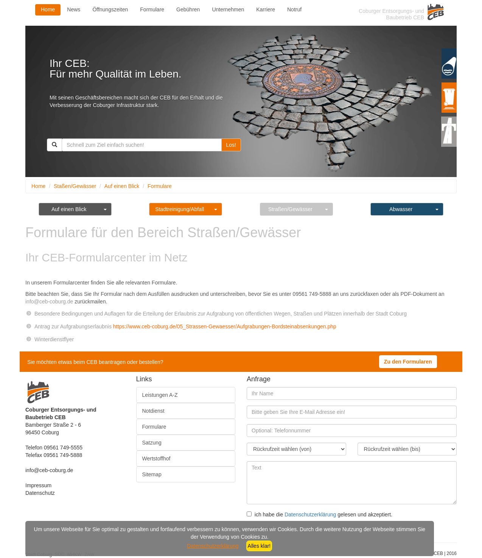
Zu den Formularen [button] (408, 362)
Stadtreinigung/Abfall (179, 209)
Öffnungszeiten (110, 9)
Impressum (38, 485)
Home (48, 9)
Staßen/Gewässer (75, 186)
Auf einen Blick (122, 186)
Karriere (265, 9)
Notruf (294, 9)
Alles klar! (259, 546)
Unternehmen (228, 9)
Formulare (152, 9)
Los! (231, 145)
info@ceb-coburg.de (49, 470)
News (73, 9)
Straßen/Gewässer (290, 209)
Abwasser (400, 209)
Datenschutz (40, 493)
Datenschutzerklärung (310, 514)
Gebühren (188, 9)
